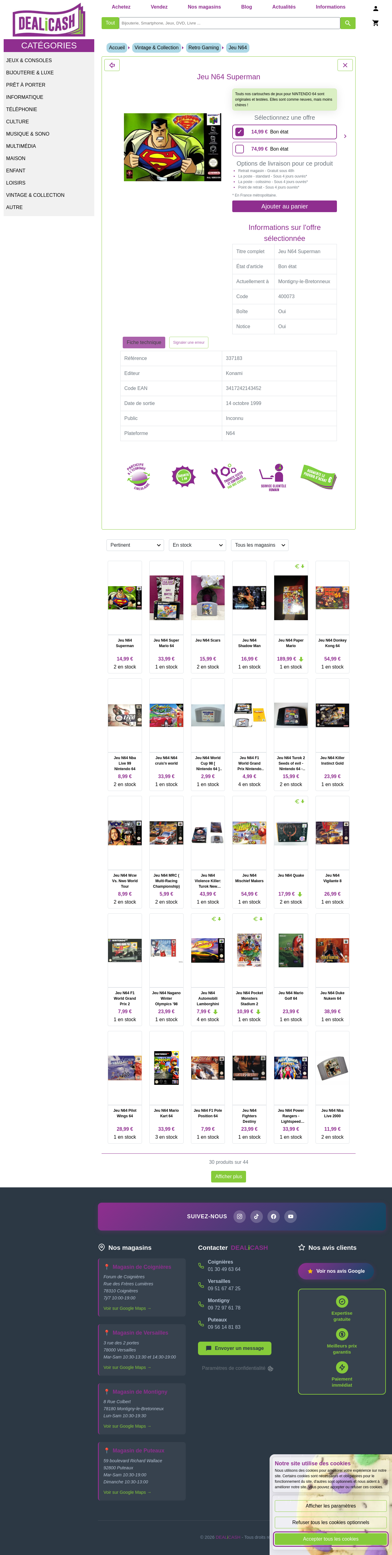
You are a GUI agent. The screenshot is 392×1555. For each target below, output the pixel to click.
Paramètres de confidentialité (238, 1369)
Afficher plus (228, 1176)
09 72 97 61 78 (224, 1308)
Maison (15, 158)
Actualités (284, 6)
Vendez (159, 6)
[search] (230, 23)
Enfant (15, 170)
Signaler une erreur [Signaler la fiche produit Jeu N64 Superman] (189, 342)
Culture (17, 121)
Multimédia (21, 146)
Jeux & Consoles (29, 60)
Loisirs (15, 182)
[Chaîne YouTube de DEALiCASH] (291, 1216)
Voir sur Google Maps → (127, 1308)
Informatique (24, 97)
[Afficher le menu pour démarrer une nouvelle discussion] (234, 1348)
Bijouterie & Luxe (30, 72)
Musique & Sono (27, 134)
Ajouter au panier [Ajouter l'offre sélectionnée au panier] (284, 206)
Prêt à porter (25, 85)
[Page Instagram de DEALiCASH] (239, 1216)
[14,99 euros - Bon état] (284, 132)
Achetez (121, 6)
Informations (330, 6)
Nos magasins (204, 6)
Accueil (117, 47)
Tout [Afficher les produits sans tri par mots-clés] (110, 22)
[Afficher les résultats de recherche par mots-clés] (348, 23)
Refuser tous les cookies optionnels (330, 1522)
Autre (14, 207)
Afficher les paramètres (331, 1505)
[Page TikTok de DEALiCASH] (256, 1216)
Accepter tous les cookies (330, 1539)
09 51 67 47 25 (224, 1288)
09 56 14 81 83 (224, 1327)
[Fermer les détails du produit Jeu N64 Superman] (112, 65)
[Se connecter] (375, 8)
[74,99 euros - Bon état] (284, 149)
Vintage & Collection (35, 195)
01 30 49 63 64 (224, 1269)
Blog (246, 6)
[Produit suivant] (345, 136)
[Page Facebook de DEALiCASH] (273, 1216)
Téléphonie (21, 109)
